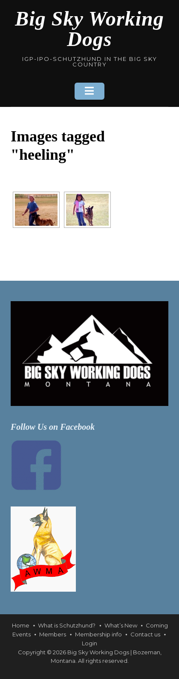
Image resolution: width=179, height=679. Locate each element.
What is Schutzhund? (66, 625)
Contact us (145, 634)
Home (20, 625)
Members (52, 634)
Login (89, 643)
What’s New (120, 625)
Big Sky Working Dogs (89, 28)
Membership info (98, 634)
